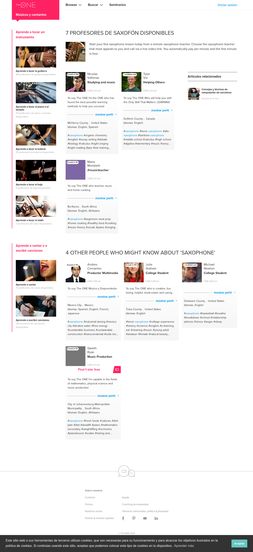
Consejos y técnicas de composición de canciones (216, 91)
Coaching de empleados (135, 504)
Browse (71, 4)
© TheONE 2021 (126, 533)
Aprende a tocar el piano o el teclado (32, 108)
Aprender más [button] (184, 545)
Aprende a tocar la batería (31, 149)
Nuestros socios (93, 511)
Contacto (90, 497)
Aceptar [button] (239, 543)
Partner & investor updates (99, 518)
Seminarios (117, 4)
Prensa (89, 504)
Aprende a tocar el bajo (29, 184)
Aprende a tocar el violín (30, 220)
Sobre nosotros (93, 490)
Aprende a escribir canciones (32, 320)
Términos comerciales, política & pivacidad (145, 511)
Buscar (93, 4)
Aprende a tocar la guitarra (31, 71)
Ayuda (125, 497)
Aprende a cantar (26, 284)
